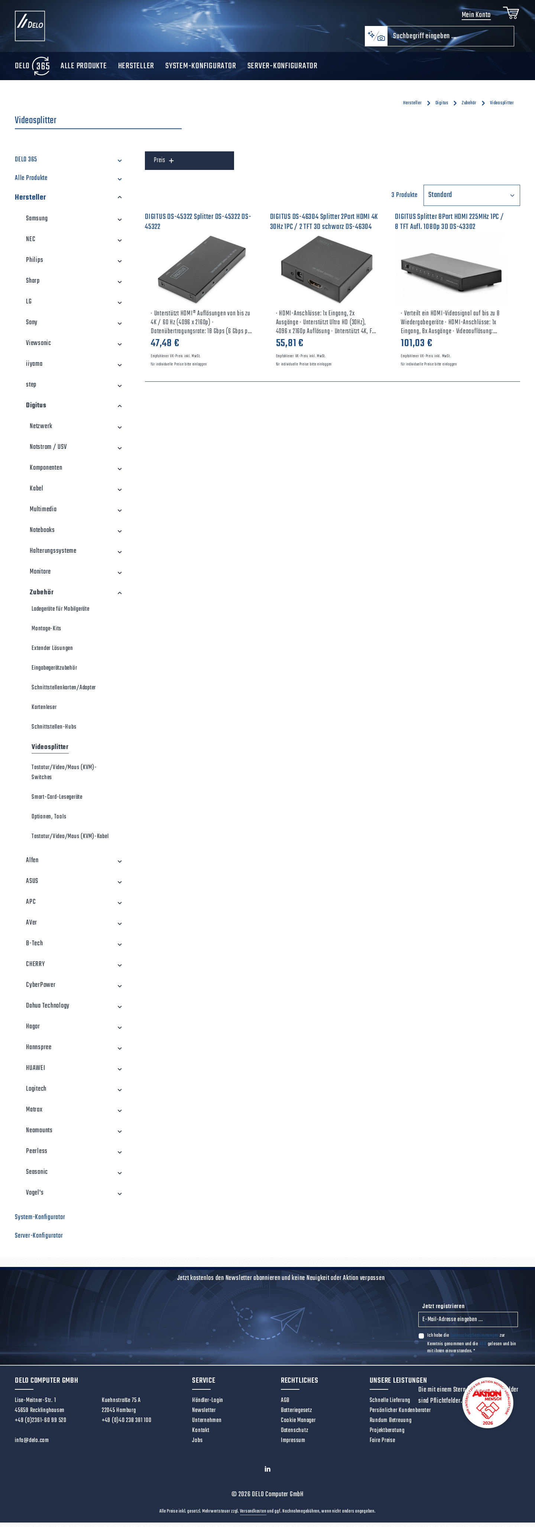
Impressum (293, 1445)
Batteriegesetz (296, 1415)
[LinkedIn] (268, 1475)
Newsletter (204, 1415)
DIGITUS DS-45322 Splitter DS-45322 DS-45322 (198, 226)
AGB (483, 1348)
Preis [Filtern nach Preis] (164, 165)
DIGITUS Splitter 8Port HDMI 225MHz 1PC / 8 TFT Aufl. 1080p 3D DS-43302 (449, 226)
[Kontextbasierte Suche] (376, 40)
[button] (119, 164)
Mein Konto (474, 17)
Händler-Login (207, 1405)
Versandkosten (253, 1516)
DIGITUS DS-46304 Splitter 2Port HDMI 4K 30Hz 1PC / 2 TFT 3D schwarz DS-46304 (324, 226)
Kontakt (200, 1435)
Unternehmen (206, 1425)
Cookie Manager (298, 1425)
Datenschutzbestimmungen (474, 1340)
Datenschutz (294, 1435)
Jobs (197, 1445)
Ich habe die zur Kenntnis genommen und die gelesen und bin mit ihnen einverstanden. (471, 1347)
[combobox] (450, 40)
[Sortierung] (472, 200)
